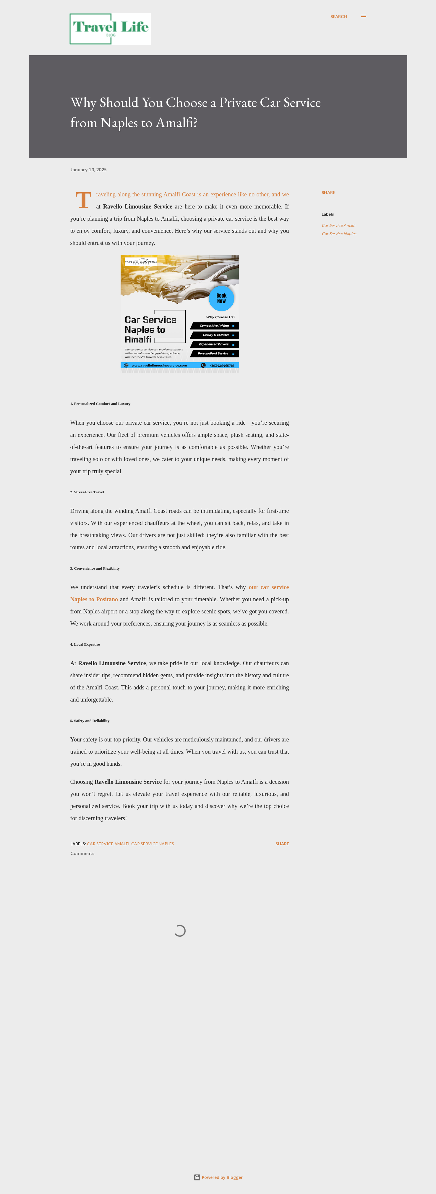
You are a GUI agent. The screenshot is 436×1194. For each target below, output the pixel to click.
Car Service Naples (339, 233)
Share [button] (328, 192)
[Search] (338, 16)
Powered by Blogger (218, 1177)
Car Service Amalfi (338, 225)
